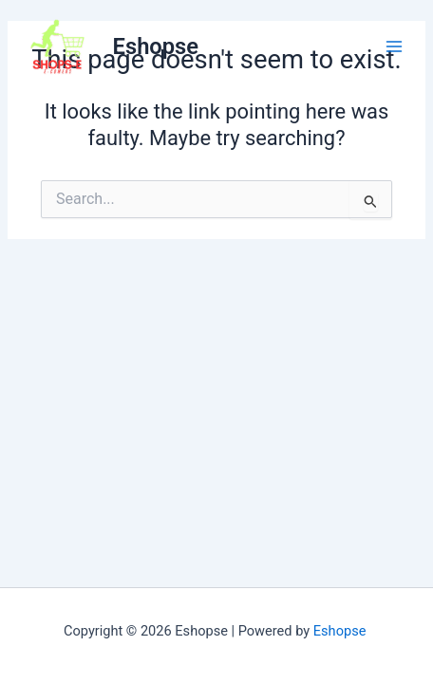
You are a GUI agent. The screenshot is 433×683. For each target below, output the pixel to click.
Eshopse (155, 46)
